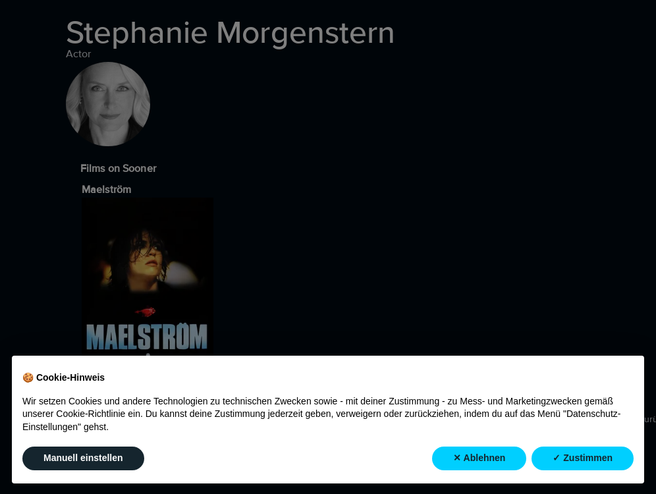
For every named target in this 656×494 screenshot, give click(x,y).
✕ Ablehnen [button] (479, 458)
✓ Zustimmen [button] (583, 458)
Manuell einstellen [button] (83, 458)
